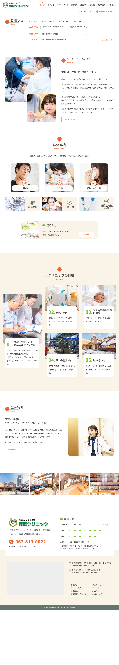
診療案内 (74, 5)
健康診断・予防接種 (87, 5)
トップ (42, 5)
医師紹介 (50, 5)
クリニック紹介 (62, 5)
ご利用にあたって (99, 649)
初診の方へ (101, 5)
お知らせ (95, 646)
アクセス (111, 5)
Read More (105, 96)
